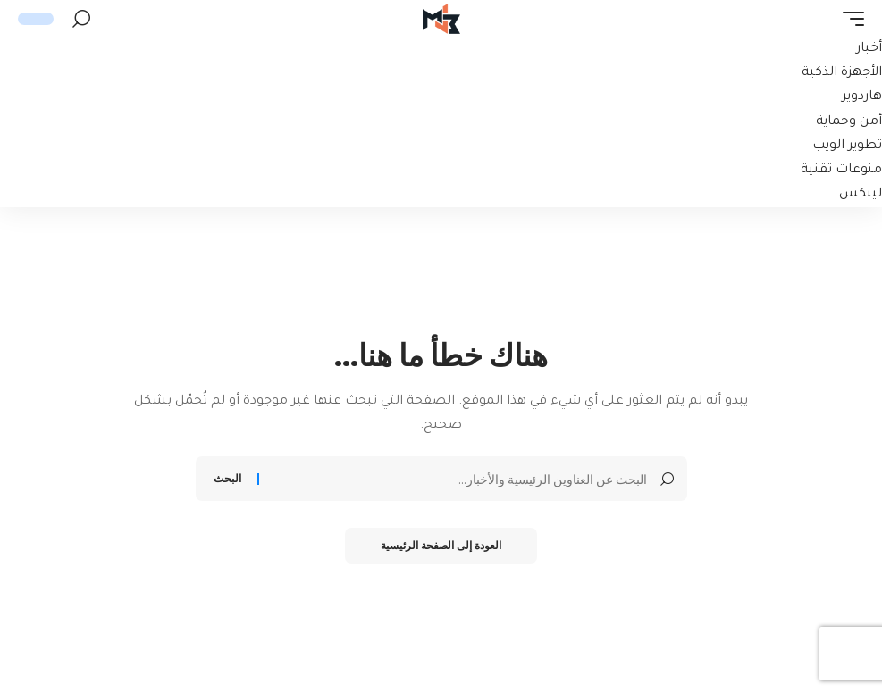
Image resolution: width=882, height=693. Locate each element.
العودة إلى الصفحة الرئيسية (441, 545)
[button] (849, 19)
